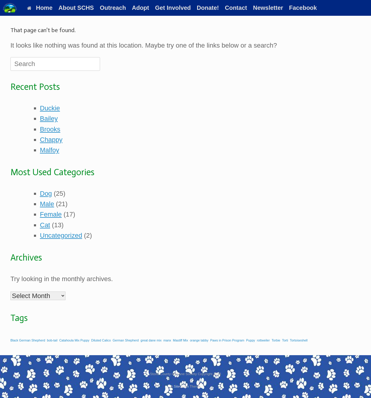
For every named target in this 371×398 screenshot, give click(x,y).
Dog (46, 193)
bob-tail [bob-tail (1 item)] (52, 340)
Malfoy (49, 150)
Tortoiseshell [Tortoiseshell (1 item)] (299, 340)
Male (47, 204)
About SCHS (76, 7)
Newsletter (268, 7)
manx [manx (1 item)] (167, 340)
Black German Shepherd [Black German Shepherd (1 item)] (27, 340)
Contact (236, 7)
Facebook (303, 7)
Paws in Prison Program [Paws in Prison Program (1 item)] (227, 340)
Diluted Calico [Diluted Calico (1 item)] (101, 340)
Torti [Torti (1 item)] (285, 340)
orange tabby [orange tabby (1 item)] (199, 340)
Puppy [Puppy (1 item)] (250, 340)
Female (51, 214)
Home (40, 7)
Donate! (208, 7)
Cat (45, 225)
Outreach (113, 7)
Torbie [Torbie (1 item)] (276, 340)
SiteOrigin (181, 386)
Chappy (51, 139)
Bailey (49, 118)
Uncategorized (61, 235)
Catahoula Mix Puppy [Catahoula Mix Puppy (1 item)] (74, 340)
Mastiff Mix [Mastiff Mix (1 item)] (180, 340)
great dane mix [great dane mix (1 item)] (151, 340)
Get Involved (173, 7)
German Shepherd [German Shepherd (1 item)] (126, 340)
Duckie (50, 108)
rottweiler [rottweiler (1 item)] (263, 340)
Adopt (140, 7)
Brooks (50, 129)
